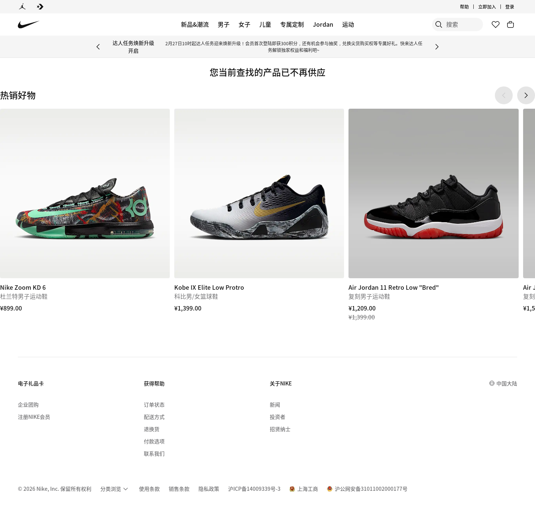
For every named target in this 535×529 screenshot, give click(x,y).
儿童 (265, 24)
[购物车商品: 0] (510, 24)
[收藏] (495, 24)
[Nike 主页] (29, 25)
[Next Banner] (437, 47)
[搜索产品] (457, 24)
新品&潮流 (195, 24)
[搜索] (427, 24)
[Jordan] (22, 6)
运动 (348, 24)
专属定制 (292, 24)
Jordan (323, 24)
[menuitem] (115, 488)
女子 (244, 24)
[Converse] (40, 6)
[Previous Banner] (98, 47)
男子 (224, 24)
